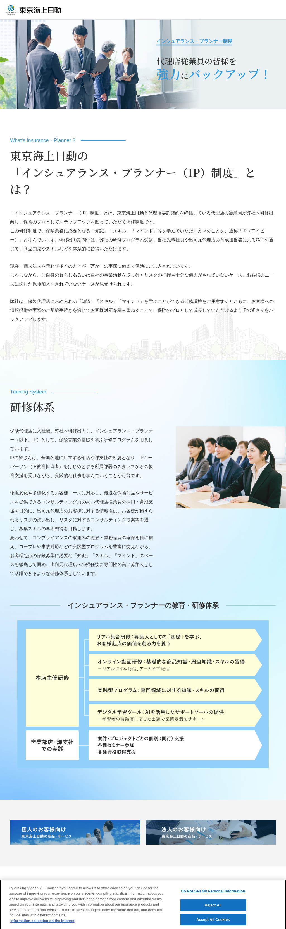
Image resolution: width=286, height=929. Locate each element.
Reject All (213, 909)
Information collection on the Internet (42, 925)
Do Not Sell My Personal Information (213, 895)
